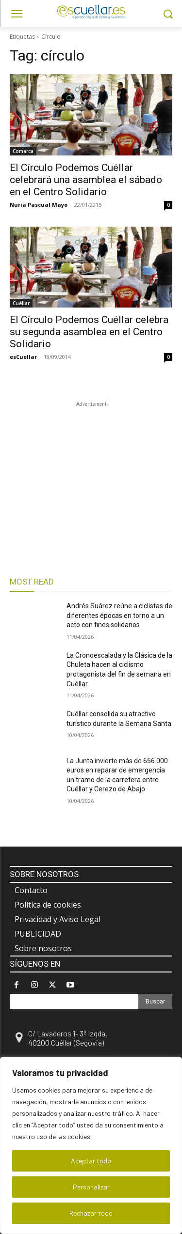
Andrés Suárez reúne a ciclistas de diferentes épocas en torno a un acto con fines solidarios (119, 615)
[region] (91, 1145)
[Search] (155, 1001)
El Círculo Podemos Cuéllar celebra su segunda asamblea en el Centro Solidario (89, 332)
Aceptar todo (91, 1161)
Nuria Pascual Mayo (38, 204)
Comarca (23, 151)
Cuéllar (21, 303)
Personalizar (91, 1187)
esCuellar (23, 356)
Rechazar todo (91, 1213)
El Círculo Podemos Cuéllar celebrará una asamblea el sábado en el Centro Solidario (86, 180)
